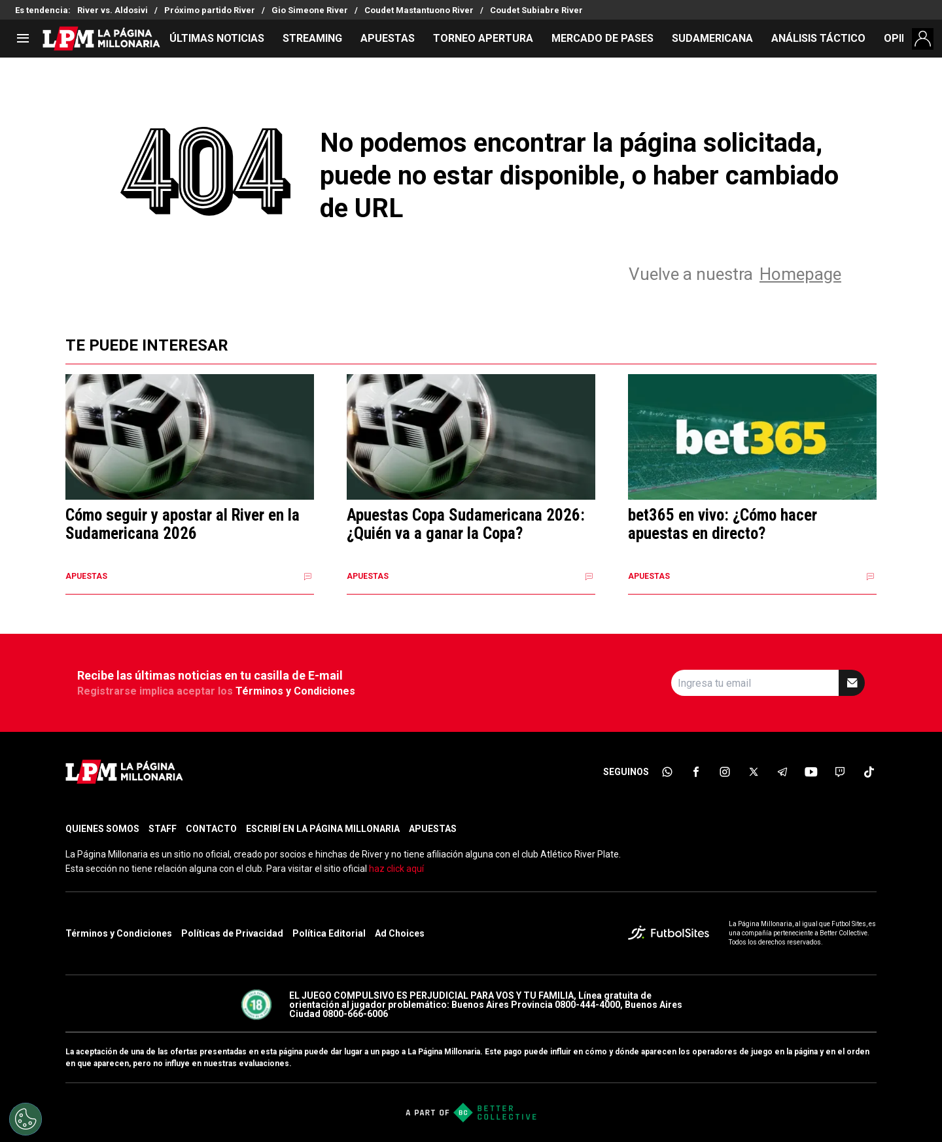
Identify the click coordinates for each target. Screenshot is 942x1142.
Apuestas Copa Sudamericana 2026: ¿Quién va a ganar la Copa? (466, 524)
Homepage (800, 274)
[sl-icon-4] (753, 772)
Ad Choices (400, 933)
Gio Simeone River (309, 10)
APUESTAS (387, 38)
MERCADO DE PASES (602, 38)
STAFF (162, 828)
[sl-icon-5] (782, 772)
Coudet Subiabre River (536, 10)
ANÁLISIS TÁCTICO (818, 38)
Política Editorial (329, 933)
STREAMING (312, 38)
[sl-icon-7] (840, 772)
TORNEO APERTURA (483, 38)
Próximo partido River (209, 10)
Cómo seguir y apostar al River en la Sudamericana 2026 (182, 524)
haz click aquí (396, 868)
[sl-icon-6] (811, 772)
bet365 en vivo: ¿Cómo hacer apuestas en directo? (722, 524)
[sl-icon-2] (696, 772)
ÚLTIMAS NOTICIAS (216, 38)
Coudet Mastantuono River (419, 10)
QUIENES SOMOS (102, 828)
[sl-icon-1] (667, 772)
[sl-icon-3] (725, 772)
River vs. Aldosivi (112, 10)
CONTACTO (211, 828)
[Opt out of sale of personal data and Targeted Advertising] (25, 1119)
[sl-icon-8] (869, 772)
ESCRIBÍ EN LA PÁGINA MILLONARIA (323, 828)
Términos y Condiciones (295, 691)
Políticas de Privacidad (232, 933)
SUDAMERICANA (712, 38)
